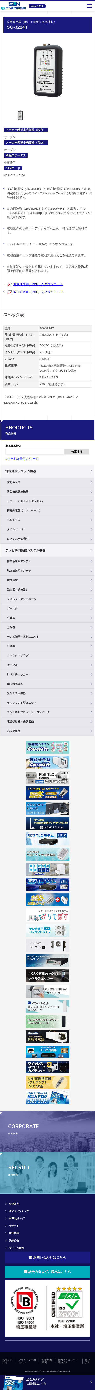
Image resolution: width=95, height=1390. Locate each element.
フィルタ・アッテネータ (21, 599)
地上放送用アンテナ (19, 570)
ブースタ (12, 608)
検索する (77, 451)
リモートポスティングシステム (25, 501)
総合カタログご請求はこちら (47, 1271)
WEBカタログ (17, 1218)
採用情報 (14, 1233)
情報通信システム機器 (20, 471)
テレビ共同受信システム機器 (25, 550)
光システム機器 (16, 693)
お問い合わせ (7, 1361)
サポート (14, 1225)
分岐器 (11, 617)
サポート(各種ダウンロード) (22, 458)
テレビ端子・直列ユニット (23, 636)
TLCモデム (13, 519)
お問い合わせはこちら (47, 1257)
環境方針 (87, 1361)
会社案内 (14, 1203)
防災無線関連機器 (17, 491)
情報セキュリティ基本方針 (68, 1361)
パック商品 (13, 730)
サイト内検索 (16, 1248)
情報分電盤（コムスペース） (24, 510)
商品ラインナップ (19, 1211)
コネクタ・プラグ (17, 655)
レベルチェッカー (17, 674)
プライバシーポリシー (27, 1361)
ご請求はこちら (36, 1383)
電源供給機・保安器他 (20, 721)
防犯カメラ (13, 482)
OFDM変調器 (15, 683)
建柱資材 (12, 580)
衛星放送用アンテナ (19, 561)
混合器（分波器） (17, 589)
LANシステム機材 (18, 538)
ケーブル (12, 665)
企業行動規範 (47, 1361)
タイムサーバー (16, 529)
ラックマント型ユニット (21, 702)
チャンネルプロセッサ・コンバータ (28, 712)
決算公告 (14, 1240)
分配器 (11, 627)
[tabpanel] (48, 70)
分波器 (11, 646)
